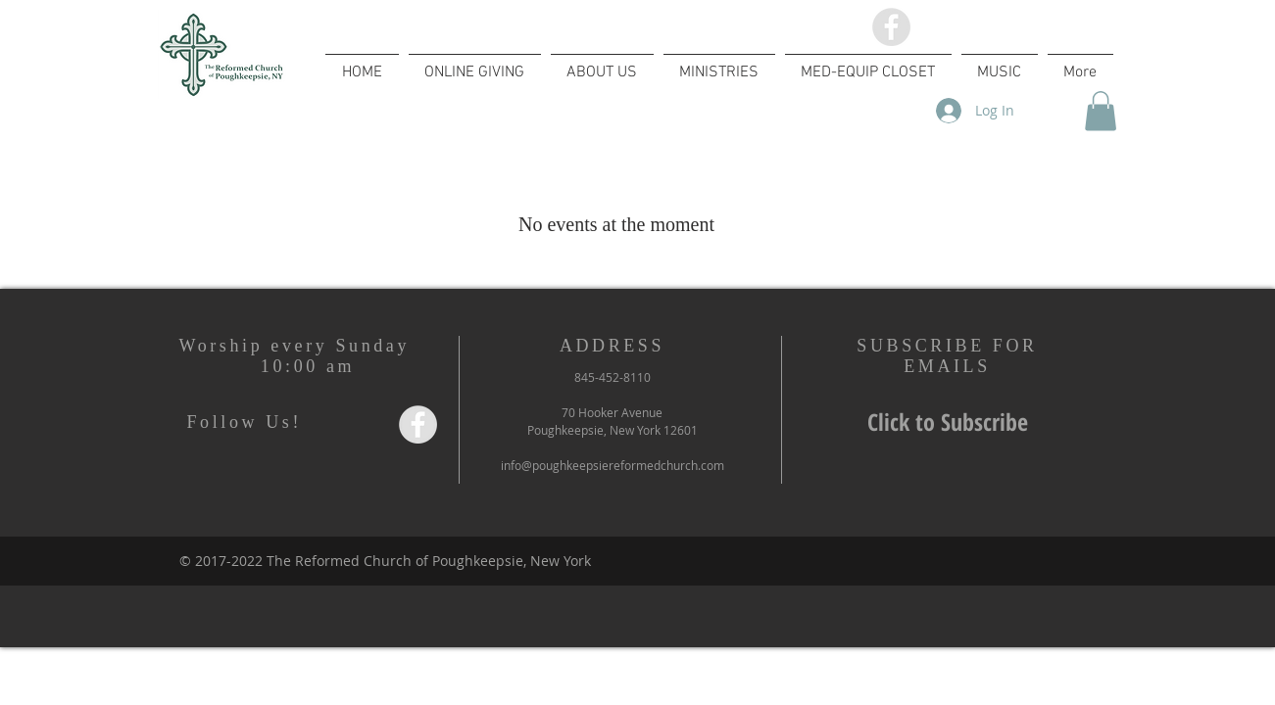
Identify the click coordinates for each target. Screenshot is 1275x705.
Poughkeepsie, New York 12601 (612, 430)
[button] (1100, 111)
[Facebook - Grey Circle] (891, 27)
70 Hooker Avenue (612, 412)
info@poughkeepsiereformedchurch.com (612, 465)
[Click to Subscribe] (947, 422)
